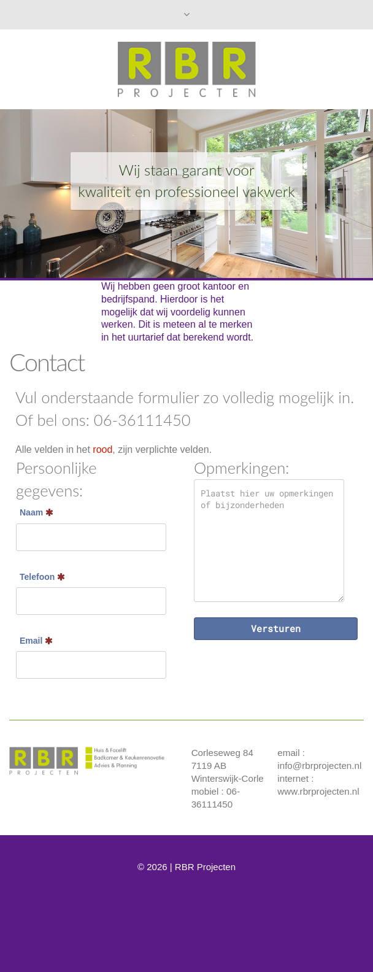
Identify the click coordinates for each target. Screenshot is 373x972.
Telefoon (42, 577)
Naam (36, 512)
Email (36, 641)
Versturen (276, 628)
